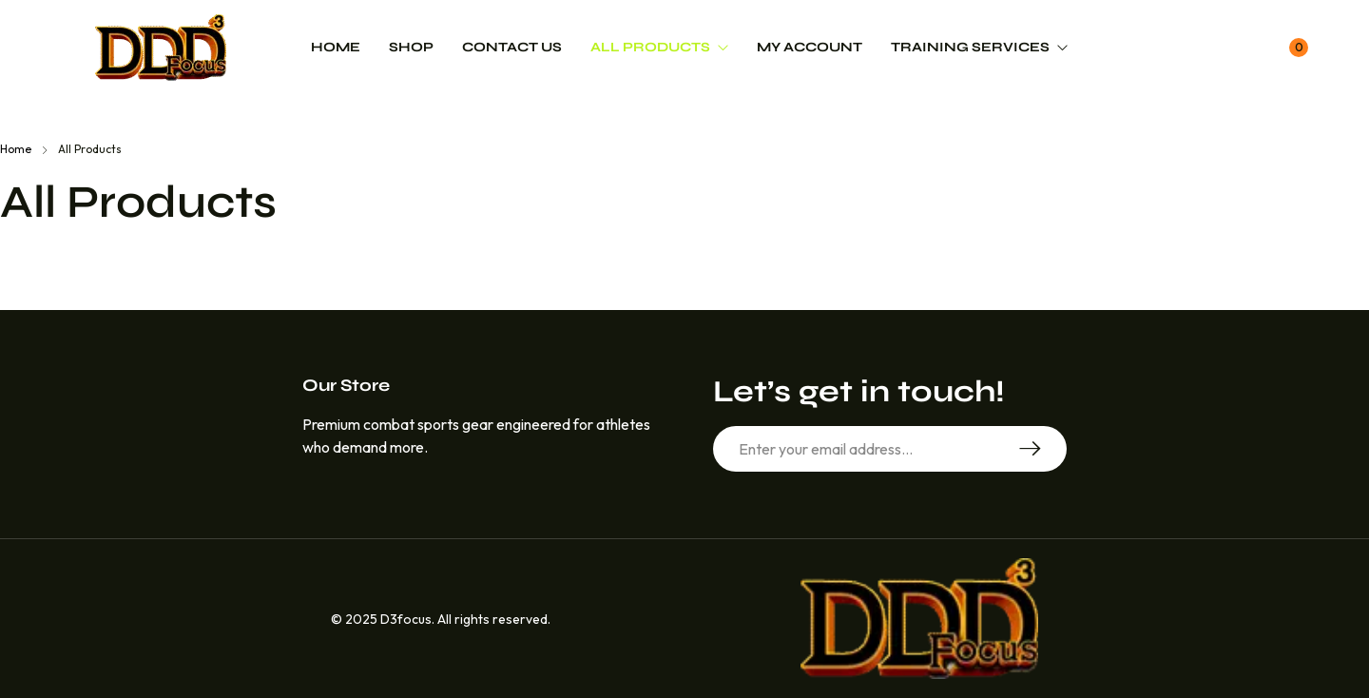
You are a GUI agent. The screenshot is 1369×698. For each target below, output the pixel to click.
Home (15, 149)
